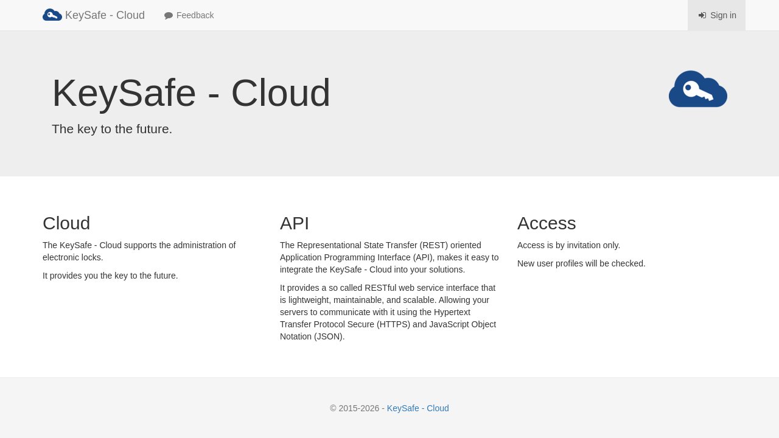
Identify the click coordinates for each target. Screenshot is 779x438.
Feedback (188, 15)
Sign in (716, 15)
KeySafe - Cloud (94, 14)
